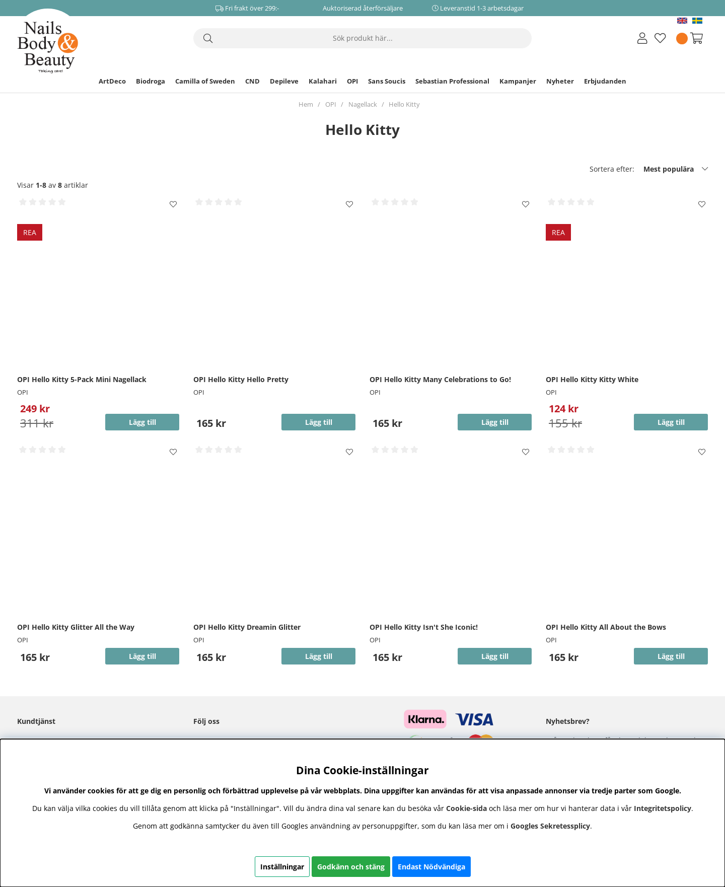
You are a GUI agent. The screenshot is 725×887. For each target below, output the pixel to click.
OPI (352, 81)
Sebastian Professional (452, 81)
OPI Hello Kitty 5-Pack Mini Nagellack (82, 379)
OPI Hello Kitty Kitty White (592, 379)
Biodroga (150, 81)
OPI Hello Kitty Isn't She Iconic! (424, 627)
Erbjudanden (605, 81)
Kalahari (323, 81)
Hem (306, 104)
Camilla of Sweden (205, 81)
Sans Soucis (386, 81)
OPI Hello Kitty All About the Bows (606, 627)
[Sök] (362, 38)
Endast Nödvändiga (431, 866)
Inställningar (282, 866)
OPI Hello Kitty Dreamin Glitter (247, 627)
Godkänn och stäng (351, 866)
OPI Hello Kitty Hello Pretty (240, 379)
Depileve (284, 81)
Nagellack (362, 104)
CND (252, 81)
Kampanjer (517, 81)
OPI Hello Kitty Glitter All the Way (75, 627)
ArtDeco (112, 81)
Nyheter (560, 81)
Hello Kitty (404, 104)
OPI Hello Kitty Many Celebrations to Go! (440, 379)
